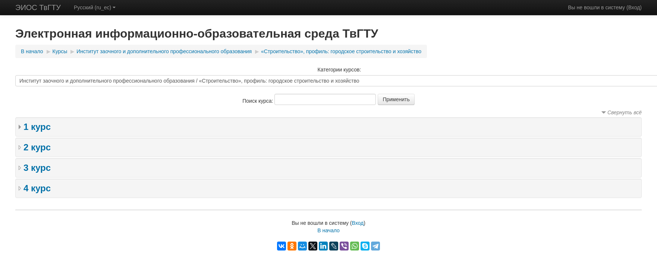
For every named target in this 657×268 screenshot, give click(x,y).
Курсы (60, 51)
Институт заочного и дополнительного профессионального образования (164, 51)
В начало (32, 51)
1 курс (37, 127)
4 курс (37, 188)
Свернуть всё (624, 112)
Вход (634, 7)
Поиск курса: (258, 101)
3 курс (37, 168)
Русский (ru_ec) (95, 7)
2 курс (37, 147)
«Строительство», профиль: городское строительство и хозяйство (341, 51)
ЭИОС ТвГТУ (38, 7)
